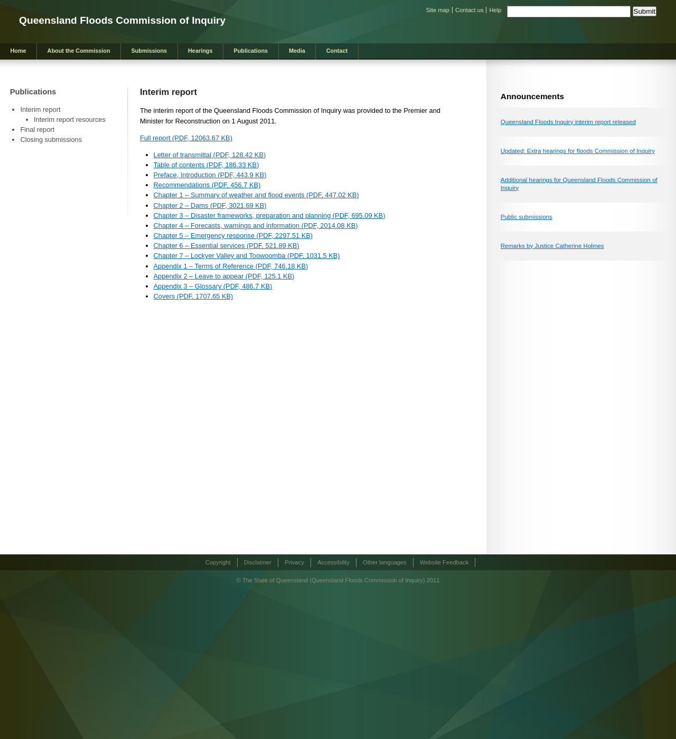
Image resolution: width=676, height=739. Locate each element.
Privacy (294, 562)
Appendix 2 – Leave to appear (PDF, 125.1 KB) (224, 276)
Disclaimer (257, 562)
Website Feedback (444, 562)
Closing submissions (51, 139)
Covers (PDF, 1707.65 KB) (193, 296)
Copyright (218, 562)
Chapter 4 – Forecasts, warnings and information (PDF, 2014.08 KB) (256, 225)
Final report (37, 129)
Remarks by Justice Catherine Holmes (552, 246)
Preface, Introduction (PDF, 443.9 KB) (210, 175)
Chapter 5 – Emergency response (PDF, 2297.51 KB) (233, 235)
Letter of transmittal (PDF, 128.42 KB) (210, 155)
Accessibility (333, 562)
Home (18, 50)
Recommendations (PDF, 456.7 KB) (207, 185)
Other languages (385, 562)
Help (495, 10)
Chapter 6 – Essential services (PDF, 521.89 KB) (226, 245)
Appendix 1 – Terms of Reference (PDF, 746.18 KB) (231, 266)
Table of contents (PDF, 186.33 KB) (206, 165)
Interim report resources (70, 119)
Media (297, 50)
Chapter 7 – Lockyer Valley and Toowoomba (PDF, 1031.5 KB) (247, 256)
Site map (437, 10)
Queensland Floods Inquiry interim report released (568, 122)
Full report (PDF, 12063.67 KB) (186, 138)
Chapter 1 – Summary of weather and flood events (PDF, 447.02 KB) (256, 195)
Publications (250, 50)
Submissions (149, 50)
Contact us (469, 10)
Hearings (200, 50)
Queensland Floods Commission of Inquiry (122, 20)
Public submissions (526, 217)
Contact (337, 50)
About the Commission (79, 50)
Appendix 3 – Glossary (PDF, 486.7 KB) (213, 286)
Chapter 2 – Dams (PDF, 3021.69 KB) (210, 205)
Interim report (40, 109)
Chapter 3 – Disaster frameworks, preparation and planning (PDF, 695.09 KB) (270, 215)
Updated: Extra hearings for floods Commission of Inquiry (578, 151)
